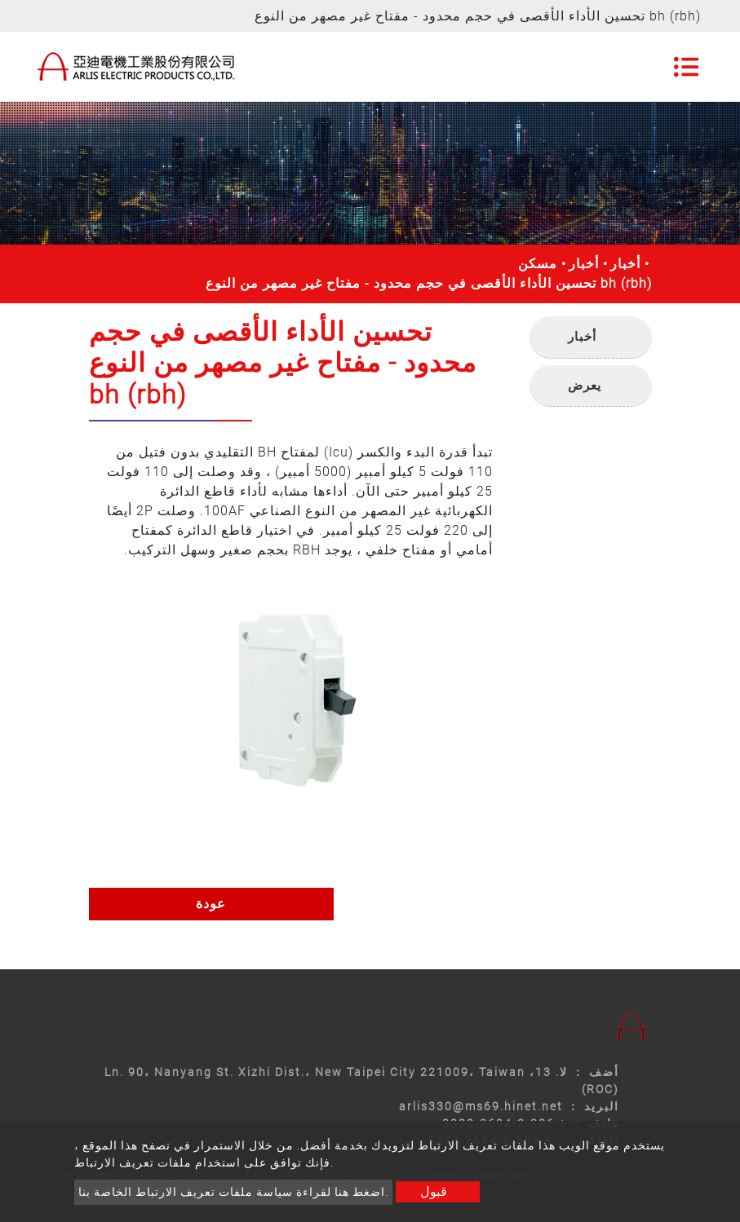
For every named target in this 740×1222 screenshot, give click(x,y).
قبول (433, 1191)
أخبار (584, 263)
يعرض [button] (584, 385)
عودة (211, 903)
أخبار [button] (582, 336)
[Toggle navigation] (686, 67)
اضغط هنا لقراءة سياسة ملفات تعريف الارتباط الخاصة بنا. (233, 1191)
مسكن (537, 263)
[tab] (591, 337)
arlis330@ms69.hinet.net (481, 1106)
